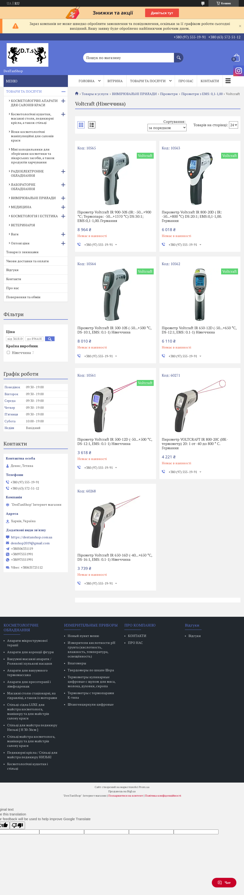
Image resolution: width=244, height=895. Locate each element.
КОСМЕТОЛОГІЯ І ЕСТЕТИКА (34, 216)
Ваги (15, 234)
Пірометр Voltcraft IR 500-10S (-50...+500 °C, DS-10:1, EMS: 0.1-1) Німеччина (114, 330)
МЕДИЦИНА (21, 207)
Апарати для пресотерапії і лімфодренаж (29, 683)
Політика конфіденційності (163, 795)
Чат (224, 882)
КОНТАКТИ (137, 635)
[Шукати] (178, 55)
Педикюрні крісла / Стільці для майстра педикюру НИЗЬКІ (32, 754)
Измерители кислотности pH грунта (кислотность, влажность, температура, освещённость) (91, 649)
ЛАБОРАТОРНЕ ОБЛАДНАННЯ (23, 186)
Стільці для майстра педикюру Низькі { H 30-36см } (32, 727)
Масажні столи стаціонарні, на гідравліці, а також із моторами (32, 695)
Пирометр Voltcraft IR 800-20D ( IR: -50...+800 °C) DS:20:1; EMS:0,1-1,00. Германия (192, 216)
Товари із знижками (22, 252)
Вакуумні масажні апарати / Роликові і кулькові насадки (29, 661)
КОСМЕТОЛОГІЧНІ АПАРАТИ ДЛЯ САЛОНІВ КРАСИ (34, 102)
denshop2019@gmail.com (30, 543)
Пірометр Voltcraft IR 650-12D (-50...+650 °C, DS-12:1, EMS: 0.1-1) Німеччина (199, 330)
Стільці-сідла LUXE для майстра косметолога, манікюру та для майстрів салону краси (28, 711)
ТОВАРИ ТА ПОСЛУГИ (24, 91)
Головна (87, 81)
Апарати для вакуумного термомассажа (27, 672)
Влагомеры (77, 663)
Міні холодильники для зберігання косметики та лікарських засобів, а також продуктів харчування (33, 155)
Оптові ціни (20, 243)
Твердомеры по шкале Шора (91, 670)
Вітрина (115, 81)
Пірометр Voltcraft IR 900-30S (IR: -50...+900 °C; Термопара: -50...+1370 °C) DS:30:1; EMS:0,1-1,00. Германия (114, 216)
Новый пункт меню (83, 635)
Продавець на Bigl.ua (122, 791)
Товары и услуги (95, 94)
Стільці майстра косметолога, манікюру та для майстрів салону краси (31, 741)
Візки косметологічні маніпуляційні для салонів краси (32, 135)
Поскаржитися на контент (125, 795)
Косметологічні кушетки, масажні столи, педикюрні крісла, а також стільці (32, 118)
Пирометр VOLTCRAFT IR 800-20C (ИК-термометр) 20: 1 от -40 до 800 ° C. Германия (195, 443)
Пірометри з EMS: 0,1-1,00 (202, 94)
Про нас (185, 81)
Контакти (210, 81)
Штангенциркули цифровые (91, 704)
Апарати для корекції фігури (30, 652)
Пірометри (169, 94)
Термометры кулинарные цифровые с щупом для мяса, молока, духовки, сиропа (91, 681)
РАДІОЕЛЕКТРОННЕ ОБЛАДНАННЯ (27, 173)
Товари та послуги (148, 81)
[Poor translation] (17, 825)
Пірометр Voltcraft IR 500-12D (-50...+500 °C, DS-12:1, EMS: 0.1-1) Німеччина (114, 441)
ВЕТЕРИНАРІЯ (23, 225)
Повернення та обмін (23, 297)
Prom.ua (144, 787)
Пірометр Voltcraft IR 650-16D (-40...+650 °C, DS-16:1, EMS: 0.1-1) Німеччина (114, 557)
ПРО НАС (135, 642)
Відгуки (12, 270)
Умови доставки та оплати (27, 261)
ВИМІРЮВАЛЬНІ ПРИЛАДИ (134, 94)
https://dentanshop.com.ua (31, 537)
